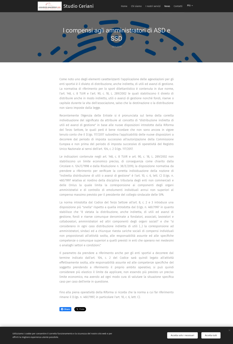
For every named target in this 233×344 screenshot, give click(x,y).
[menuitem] (117, 6)
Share (65, 309)
